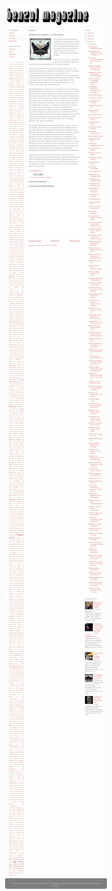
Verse (10, 828)
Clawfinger (21, 194)
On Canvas (21, 509)
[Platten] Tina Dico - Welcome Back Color (95, 327)
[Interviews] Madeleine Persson (96, 144)
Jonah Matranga (16, 392)
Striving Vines (12, 632)
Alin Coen (21, 85)
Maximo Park (18, 450)
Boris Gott (19, 153)
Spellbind (11, 620)
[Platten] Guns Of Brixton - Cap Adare (94, 429)
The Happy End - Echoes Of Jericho (95, 357)
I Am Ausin (14, 353)
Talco (19, 649)
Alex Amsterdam (16, 81)
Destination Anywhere (15, 231)
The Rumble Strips (14, 754)
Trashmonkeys (20, 797)
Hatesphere (18, 332)
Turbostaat (20, 810)
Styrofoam (21, 632)
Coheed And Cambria (17, 198)
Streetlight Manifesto (15, 630)
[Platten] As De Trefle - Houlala (96, 534)
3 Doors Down (13, 70)
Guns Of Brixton (18, 328)
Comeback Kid (13, 202)
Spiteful (13, 622)
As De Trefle (12, 103)
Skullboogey (18, 595)
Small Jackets (20, 599)
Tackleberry (12, 647)
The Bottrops (15, 680)
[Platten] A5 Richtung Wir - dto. (95, 435)
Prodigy (11, 544)
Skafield (19, 591)
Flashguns (21, 297)
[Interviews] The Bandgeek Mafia (95, 175)
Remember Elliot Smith (15, 554)
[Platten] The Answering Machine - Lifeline (98, 604)
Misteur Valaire (13, 468)
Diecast (16, 241)
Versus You (18, 828)
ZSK (10, 857)
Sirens (19, 589)
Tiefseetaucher (13, 783)
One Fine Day (14, 511)
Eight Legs (12, 268)
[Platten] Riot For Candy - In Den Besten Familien (95, 418)
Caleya (19, 173)
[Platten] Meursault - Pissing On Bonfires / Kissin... (95, 316)
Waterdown (12, 836)
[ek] (22, 859)
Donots (22, 252)
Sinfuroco (11, 589)
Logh (10, 423)
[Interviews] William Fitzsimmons (95, 207)
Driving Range (18, 256)
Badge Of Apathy (15, 112)
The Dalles (19, 690)
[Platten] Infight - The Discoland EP (95, 514)
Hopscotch (12, 346)
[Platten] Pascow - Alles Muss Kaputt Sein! (95, 249)
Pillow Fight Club (16, 532)
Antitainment (18, 95)
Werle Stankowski (13, 840)
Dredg (10, 256)
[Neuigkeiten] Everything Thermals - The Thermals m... (94, 89)
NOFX (10, 491)
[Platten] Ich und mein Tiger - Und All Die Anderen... (96, 563)
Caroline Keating (19, 180)
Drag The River (16, 254)
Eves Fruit (19, 280)
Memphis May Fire (15, 454)
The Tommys (18, 772)
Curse (10, 210)
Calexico (11, 173)
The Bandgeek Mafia (15, 668)
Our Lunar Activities (18, 513)
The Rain (21, 746)
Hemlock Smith (13, 338)
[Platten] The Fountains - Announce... (93, 550)
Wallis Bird (19, 832)
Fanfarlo (16, 287)
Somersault (12, 612)
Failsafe (17, 283)
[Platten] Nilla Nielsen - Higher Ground (96, 279)
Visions (19, 830)
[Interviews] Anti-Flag (95, 98)
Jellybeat (19, 377)
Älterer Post (74, 241)
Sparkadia (11, 618)
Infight (10, 363)
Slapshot (11, 597)
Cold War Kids (16, 200)
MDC (10, 433)
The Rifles (18, 752)
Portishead (12, 540)
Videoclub (11, 830)
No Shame (19, 501)
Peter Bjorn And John (15, 528)
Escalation (18, 274)
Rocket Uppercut (13, 560)
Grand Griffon (20, 324)
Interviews (12, 38)
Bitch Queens (20, 132)
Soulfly (19, 614)
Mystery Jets (18, 487)
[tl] (23, 866)
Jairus (10, 371)
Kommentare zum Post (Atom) (47, 245)
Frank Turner (12, 307)
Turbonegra (19, 807)
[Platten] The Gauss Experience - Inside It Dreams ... (96, 464)
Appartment (21, 97)
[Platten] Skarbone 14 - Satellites (96, 578)
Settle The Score (19, 577)
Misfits (10, 466)
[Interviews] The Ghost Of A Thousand (94, 189)
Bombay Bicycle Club (16, 147)
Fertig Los (19, 293)
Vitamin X (11, 832)
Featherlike (12, 289)
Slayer (19, 597)
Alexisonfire (12, 85)
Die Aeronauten (13, 233)
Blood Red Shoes (19, 140)
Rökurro (19, 566)
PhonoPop (21, 530)
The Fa (17, 700)
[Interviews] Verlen (95, 199)
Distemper (13, 248)
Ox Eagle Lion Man (16, 516)
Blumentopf (21, 144)
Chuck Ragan (20, 192)
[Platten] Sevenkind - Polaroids (95, 539)
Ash (20, 103)
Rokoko (19, 562)
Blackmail (14, 134)
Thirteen (19, 779)
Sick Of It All (20, 585)
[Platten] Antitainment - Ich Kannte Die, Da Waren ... (96, 388)
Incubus (19, 361)
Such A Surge (18, 636)
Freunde (11, 57)
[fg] (14, 861)
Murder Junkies (18, 485)
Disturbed (13, 250)
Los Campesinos (19, 427)
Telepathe (21, 651)
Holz (20, 344)
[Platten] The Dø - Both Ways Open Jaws (98, 699)
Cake (19, 171)
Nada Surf (18, 491)
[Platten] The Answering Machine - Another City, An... (95, 488)
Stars (20, 626)
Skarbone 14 (12, 593)
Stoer (19, 628)
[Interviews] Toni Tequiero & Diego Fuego (95, 217)
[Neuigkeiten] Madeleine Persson (96, 47)
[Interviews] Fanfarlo (95, 95)
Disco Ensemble (19, 245)
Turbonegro (12, 810)
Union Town (12, 818)
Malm (16, 443)
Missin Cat (18, 466)
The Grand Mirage (16, 717)
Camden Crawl (20, 175)
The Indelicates (19, 725)
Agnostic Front (13, 79)
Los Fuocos (14, 429)
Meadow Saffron (14, 452)
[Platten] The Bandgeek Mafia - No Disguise (95, 495)
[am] (20, 857)
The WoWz (19, 775)
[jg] (10, 864)
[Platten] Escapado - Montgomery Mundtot (95, 243)
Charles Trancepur (14, 184)
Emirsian (14, 272)
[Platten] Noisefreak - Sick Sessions (95, 573)
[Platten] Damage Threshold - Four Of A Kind (95, 590)
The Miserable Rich (14, 740)
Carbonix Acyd (14, 178)
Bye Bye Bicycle (19, 169)
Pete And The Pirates (16, 526)
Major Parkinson (13, 441)
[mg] (15, 864)
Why (16, 842)
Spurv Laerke (12, 626)
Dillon (16, 243)
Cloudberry (20, 196)
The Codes (21, 684)
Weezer (19, 838)
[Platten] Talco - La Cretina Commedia (96, 322)
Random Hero (16, 552)
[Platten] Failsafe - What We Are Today (95, 273)
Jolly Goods (20, 390)
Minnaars (11, 462)
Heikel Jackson (13, 334)
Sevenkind (14, 579)
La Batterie (21, 410)
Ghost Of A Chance (14, 318)
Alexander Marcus (14, 83)
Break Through (16, 159)
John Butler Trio (13, 386)
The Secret (20, 756)
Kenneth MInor (19, 398)
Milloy (19, 460)
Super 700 (12, 643)
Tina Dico (13, 785)
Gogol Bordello (13, 322)
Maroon (11, 447)
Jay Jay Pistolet (15, 375)
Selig (10, 577)
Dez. (91, 44)
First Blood (12, 297)
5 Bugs (17, 72)
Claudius (13, 194)
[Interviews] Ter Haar (95, 114)
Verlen (20, 826)
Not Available (20, 507)
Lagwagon (13, 412)
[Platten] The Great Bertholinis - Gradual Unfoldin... (96, 256)
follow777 (89, 883)
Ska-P (10, 591)
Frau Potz (21, 307)
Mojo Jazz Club (13, 474)
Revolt (17, 556)
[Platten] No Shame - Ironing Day (95, 525)
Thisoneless (12, 781)
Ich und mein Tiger (14, 357)
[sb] (15, 866)
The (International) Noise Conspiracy (16, 657)
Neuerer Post (35, 241)
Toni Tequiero (18, 791)
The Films (21, 702)
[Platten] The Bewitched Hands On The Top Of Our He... (96, 376)
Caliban (11, 175)
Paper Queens (20, 518)
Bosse (10, 155)
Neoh (18, 497)
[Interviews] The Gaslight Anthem (95, 179)
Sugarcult (11, 639)
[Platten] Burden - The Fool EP (94, 569)
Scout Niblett (12, 573)
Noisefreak (12, 507)
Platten (48, 177)
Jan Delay (12, 373)
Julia (22, 394)
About (11, 51)
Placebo (11, 535)
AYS (12, 77)
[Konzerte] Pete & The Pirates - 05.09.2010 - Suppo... (94, 81)
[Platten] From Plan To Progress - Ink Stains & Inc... (95, 345)
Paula (20, 520)
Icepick (20, 355)
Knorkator (18, 404)
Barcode (19, 114)
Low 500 (21, 429)
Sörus (18, 645)
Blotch (14, 142)
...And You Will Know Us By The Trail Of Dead (16, 64)
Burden (11, 167)
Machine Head (18, 433)
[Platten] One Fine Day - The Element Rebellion (96, 289)
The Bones (12, 678)
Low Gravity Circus (16, 431)
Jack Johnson (18, 369)
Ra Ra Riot (20, 550)
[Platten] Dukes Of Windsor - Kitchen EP (95, 310)
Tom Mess (21, 789)
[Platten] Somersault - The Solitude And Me (96, 351)
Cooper (16, 204)
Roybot (11, 564)
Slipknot (11, 599)
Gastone (11, 315)
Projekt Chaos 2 (19, 544)
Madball (19, 437)
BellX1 (16, 124)
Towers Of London (19, 793)
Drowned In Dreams (15, 258)
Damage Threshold (14, 215)
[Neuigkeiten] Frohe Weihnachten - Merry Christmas (95, 74)
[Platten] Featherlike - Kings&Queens (96, 474)
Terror (16, 655)
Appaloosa (12, 97)
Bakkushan (12, 114)
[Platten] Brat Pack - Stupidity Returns (98, 655)
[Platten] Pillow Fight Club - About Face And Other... (95, 583)
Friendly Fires (14, 309)
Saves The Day (20, 569)
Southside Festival (14, 616)
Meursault (11, 456)
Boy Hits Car (18, 155)
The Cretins (14, 686)
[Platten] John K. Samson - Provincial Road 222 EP (95, 302)
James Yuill (18, 371)
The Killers (14, 727)
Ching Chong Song (15, 188)
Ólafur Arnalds (12, 875)
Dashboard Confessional (15, 221)
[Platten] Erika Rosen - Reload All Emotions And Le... (96, 236)
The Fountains (15, 705)
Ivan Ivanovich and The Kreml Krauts (16, 367)
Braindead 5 (20, 157)
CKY (13, 171)
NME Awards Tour (15, 489)
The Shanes (14, 758)
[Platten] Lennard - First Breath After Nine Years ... (95, 405)
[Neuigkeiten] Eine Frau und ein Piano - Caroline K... (96, 53)
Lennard (11, 417)
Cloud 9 (13, 196)
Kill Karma (19, 402)
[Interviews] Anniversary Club (95, 132)
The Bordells (20, 678)
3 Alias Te (19, 68)
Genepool (19, 315)
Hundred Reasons (13, 350)
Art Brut (19, 101)
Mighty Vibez (20, 458)
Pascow (13, 520)
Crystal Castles (16, 208)
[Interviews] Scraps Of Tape (95, 127)
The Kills (21, 727)
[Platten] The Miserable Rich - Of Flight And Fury (96, 457)
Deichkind (19, 227)
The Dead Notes (14, 692)
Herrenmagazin (13, 344)
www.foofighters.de (35, 171)
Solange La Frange (16, 610)
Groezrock (14, 326)
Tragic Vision (14, 795)
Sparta (19, 618)
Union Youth (20, 818)
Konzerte (12, 36)
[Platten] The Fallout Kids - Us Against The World (95, 557)
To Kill (20, 785)
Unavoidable (12, 814)
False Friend (20, 285)
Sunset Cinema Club (15, 641)
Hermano (18, 342)
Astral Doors (12, 105)
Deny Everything (14, 229)
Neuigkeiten (13, 41)
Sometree (21, 612)
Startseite (55, 241)
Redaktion (12, 54)
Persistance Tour (19, 524)
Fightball (19, 295)
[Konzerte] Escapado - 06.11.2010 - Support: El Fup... (95, 224)
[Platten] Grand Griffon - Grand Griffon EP (94, 411)
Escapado (12, 276)
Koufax (13, 408)
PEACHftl (11, 518)
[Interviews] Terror (94, 171)
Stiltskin (11, 628)
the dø (20, 873)
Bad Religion (18, 109)
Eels (20, 266)
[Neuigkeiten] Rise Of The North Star (98, 676)
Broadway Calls (13, 161)
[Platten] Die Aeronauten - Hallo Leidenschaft (96, 519)
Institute (19, 363)
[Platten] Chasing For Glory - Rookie (96, 423)
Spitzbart (19, 622)
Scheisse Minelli (16, 571)
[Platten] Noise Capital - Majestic (95, 469)
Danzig (20, 219)
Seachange (18, 575)
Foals (10, 305)
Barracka (11, 116)
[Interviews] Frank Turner (94, 163)
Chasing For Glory (15, 186)
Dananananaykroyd (14, 217)
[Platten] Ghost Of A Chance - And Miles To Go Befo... (96, 334)
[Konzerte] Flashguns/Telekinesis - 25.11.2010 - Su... (96, 60)
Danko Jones (12, 219)
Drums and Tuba (13, 260)
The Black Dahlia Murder (16, 674)
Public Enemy (14, 546)
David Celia (12, 223)
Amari (12, 87)
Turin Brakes (16, 812)
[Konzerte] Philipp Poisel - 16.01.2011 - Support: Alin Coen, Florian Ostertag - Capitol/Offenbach (94, 630)
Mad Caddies (13, 435)
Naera (10, 493)
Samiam (11, 569)
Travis (12, 799)
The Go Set (21, 715)
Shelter (16, 581)
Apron (13, 99)
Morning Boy (18, 476)
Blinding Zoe (20, 136)
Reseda (11, 556)
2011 (89, 39)
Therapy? (11, 777)
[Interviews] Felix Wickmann (94, 111)
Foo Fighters (41, 177)
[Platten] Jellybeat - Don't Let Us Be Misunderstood (95, 67)
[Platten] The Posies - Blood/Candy (96, 283)
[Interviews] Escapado (93, 212)
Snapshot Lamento (19, 604)
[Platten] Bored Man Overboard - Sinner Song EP (96, 544)
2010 (89, 42)
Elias (17, 270)
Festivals (11, 295)
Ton (12, 791)
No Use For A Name (15, 503)
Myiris (10, 487)
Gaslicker (19, 313)
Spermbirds (21, 620)
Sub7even (13, 634)
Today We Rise (13, 787)
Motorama (11, 483)
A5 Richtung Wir (19, 74)
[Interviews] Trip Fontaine (94, 195)
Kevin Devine (15, 400)
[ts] (13, 869)
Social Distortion (19, 608)
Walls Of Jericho (14, 834)
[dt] (17, 859)
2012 (89, 36)
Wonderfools (18, 849)
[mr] (35, 177)
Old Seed (13, 509)
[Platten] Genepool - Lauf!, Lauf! (95, 529)
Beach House (20, 116)
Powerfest (18, 542)
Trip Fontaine (20, 799)
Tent (19, 653)
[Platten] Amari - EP (95, 478)
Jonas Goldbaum (13, 394)
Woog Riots (13, 851)
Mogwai (19, 472)
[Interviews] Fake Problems (94, 101)
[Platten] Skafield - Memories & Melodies (95, 445)
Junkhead (14, 396)
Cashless (19, 182)
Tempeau (13, 653)
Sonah (13, 614)
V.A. (17, 824)
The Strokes (14, 764)
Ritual (19, 558)
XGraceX (18, 855)
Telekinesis (12, 651)
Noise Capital (14, 505)
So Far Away (14, 606)
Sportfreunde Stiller (15, 624)
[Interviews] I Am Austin (94, 123)
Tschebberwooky (13, 805)
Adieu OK (19, 77)
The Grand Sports (14, 719)
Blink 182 (14, 138)
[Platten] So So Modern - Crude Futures (95, 451)
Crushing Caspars (19, 206)
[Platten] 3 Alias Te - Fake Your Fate (95, 382)
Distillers (21, 248)
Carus (12, 182)
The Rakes (14, 748)
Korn (22, 406)
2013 (89, 33)
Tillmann (21, 783)
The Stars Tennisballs (17, 762)
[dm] (10, 859)
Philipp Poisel (12, 530)
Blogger (55, 885)
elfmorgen (21, 869)
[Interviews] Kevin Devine (94, 149)
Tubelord (11, 807)
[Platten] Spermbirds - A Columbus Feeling (96, 295)
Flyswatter (19, 303)
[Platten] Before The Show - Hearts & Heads (95, 230)
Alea (22, 79)
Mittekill (22, 468)
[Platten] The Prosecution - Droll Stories (95, 394)
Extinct (10, 283)
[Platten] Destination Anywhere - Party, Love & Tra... (95, 362)
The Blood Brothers (16, 676)
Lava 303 (18, 415)
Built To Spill (18, 165)
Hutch (22, 350)
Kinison (11, 404)
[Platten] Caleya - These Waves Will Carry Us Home (95, 368)
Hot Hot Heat (18, 348)
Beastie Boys (13, 120)
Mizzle (13, 470)
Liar (17, 419)
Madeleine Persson (15, 439)
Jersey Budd (12, 379)
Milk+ (13, 460)
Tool (10, 793)
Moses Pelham (13, 478)
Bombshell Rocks (14, 149)
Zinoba (15, 857)
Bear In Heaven (16, 118)
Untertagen (14, 820)
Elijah (22, 270)
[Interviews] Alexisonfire (93, 167)
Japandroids (20, 373)
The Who (11, 775)
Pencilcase (12, 522)
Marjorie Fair (18, 445)
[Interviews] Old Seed (96, 136)
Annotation (16, 93)
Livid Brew (18, 421)
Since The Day (16, 587)
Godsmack (18, 320)
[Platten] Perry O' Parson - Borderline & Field (95, 267)
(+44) (10, 62)
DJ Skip (18, 213)
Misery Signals (18, 464)
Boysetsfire (12, 157)
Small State (14, 601)
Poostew (18, 538)
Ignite (17, 359)
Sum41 (19, 639)
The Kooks (15, 729)
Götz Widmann (13, 330)
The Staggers (20, 760)
